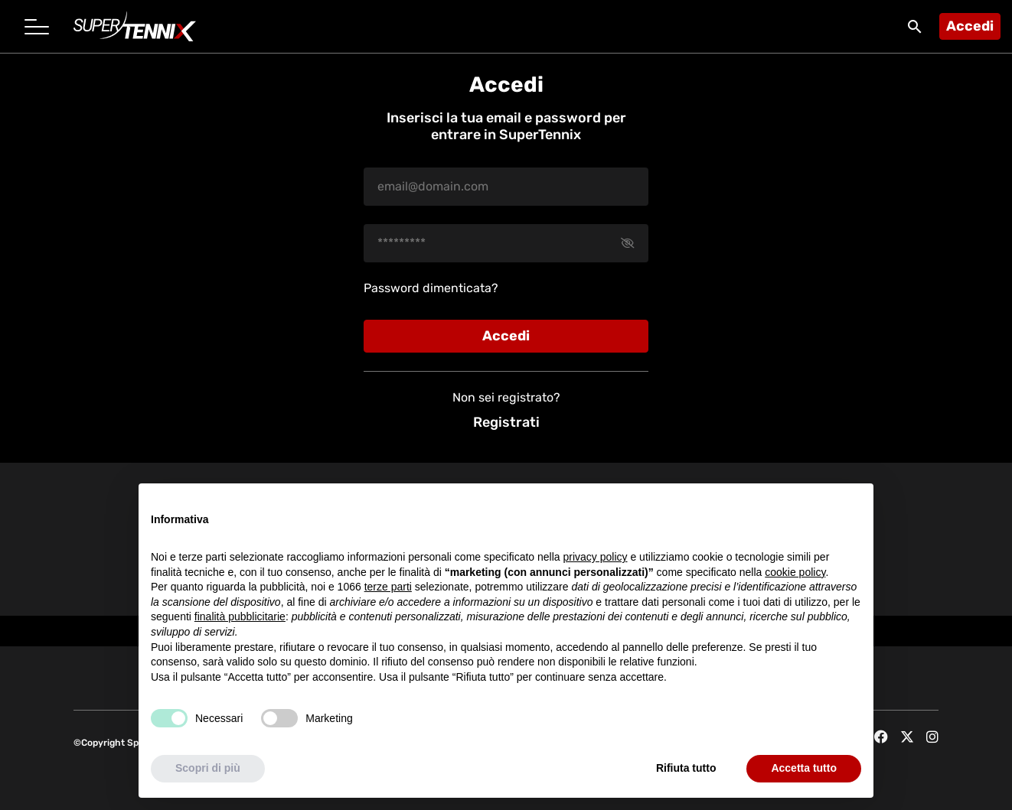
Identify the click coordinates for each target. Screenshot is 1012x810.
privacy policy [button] (595, 557)
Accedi (970, 26)
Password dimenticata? (431, 288)
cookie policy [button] (795, 572)
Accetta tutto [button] (804, 768)
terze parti (388, 587)
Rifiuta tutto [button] (686, 768)
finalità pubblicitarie (240, 616)
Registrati (506, 422)
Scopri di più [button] (207, 768)
